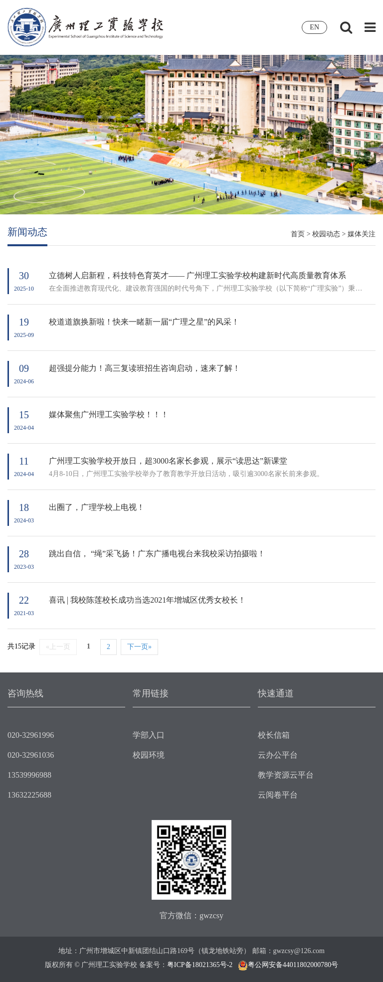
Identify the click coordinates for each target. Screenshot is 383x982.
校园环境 (149, 755)
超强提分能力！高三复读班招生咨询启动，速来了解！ (144, 368)
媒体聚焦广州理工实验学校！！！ (109, 414)
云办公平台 (278, 755)
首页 (298, 234)
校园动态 (326, 234)
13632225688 (29, 795)
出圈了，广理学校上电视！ (97, 507)
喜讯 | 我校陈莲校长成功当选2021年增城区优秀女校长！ (147, 600)
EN (314, 27)
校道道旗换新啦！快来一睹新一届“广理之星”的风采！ (144, 322)
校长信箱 (274, 735)
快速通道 (276, 693)
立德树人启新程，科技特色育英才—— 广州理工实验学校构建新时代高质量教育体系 (197, 275)
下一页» (139, 647)
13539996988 (29, 775)
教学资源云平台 (286, 775)
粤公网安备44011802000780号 (293, 965)
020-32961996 (30, 735)
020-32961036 (30, 755)
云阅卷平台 (278, 795)
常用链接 (151, 693)
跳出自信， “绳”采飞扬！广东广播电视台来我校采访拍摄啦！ (157, 553)
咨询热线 (25, 693)
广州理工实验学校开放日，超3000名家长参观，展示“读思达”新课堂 (168, 461)
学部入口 (149, 735)
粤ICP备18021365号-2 (199, 965)
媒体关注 (362, 234)
